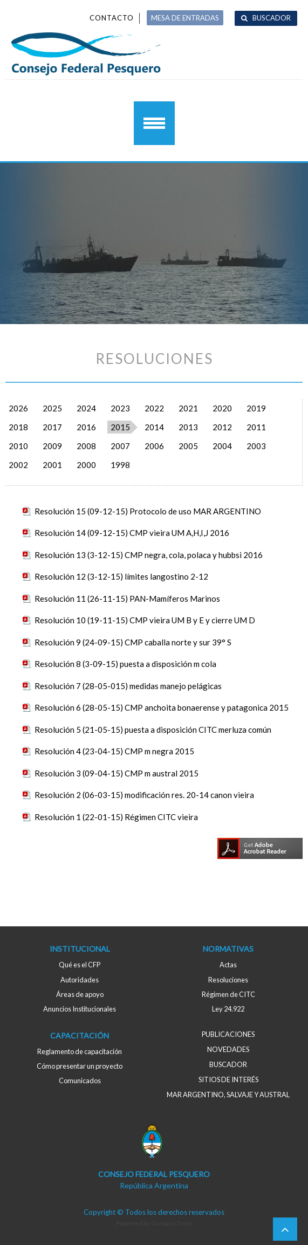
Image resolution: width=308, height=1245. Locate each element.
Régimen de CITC (228, 994)
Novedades (228, 1049)
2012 (222, 427)
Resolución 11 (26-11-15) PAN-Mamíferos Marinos (127, 598)
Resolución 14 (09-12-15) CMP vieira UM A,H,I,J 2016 (132, 533)
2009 (52, 446)
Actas (228, 964)
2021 (188, 408)
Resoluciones (228, 979)
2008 (86, 446)
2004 (222, 446)
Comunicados (80, 1080)
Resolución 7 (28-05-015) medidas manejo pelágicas (128, 686)
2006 (154, 446)
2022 (154, 408)
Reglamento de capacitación (79, 1051)
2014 (154, 427)
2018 (18, 427)
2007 (120, 446)
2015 (120, 427)
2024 (86, 408)
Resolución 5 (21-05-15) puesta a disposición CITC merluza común (153, 729)
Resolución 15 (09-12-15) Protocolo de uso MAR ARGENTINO (148, 511)
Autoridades (79, 979)
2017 (52, 427)
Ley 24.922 (228, 1009)
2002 (18, 465)
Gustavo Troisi (172, 1223)
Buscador (271, 17)
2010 (18, 446)
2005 (188, 446)
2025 (52, 408)
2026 (18, 408)
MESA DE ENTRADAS (185, 17)
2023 (120, 408)
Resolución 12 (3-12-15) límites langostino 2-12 (121, 576)
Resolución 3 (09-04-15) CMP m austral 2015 (117, 773)
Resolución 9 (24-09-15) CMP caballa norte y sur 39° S (133, 642)
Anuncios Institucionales (79, 1009)
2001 (52, 465)
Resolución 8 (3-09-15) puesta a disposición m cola (125, 664)
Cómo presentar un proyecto (79, 1066)
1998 (120, 465)
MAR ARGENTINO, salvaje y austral (228, 1094)
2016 (86, 427)
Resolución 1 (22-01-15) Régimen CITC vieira (116, 817)
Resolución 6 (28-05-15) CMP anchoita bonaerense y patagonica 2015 (162, 707)
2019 (256, 408)
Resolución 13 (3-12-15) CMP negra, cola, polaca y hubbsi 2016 (149, 555)
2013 (188, 427)
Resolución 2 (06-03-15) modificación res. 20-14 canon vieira (144, 795)
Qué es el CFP (79, 964)
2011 (256, 427)
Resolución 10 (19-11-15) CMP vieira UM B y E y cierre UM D (145, 620)
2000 (86, 465)
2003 (256, 446)
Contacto (112, 17)
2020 (222, 408)
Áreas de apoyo (80, 994)
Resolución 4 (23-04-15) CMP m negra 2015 (114, 751)
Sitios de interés (228, 1079)
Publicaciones (228, 1034)
